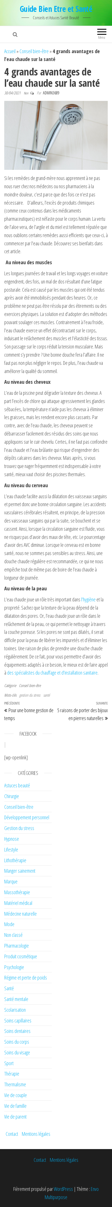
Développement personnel (26, 817)
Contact (12, 1133)
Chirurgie (11, 796)
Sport (9, 1063)
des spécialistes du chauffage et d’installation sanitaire (52, 672)
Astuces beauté (17, 785)
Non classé (13, 934)
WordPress (63, 1189)
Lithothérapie (15, 860)
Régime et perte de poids (25, 977)
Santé (9, 988)
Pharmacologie (16, 945)
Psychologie (14, 967)
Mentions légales (36, 1133)
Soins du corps (16, 1041)
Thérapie (11, 1073)
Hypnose (11, 838)
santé (46, 695)
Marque (11, 881)
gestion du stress (29, 695)
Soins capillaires (17, 1020)
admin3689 (51, 93)
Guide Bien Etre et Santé (56, 8)
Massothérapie (17, 892)
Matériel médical (18, 903)
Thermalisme (15, 1084)
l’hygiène (88, 599)
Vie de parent (15, 1116)
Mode (9, 924)
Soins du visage (17, 1052)
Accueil (10, 51)
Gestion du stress (19, 828)
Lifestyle (11, 849)
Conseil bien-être (34, 51)
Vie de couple (15, 1095)
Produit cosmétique (20, 956)
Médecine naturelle (20, 913)
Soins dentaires (17, 1031)
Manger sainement (19, 870)
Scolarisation (15, 1009)
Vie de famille (15, 1105)
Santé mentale (16, 999)
